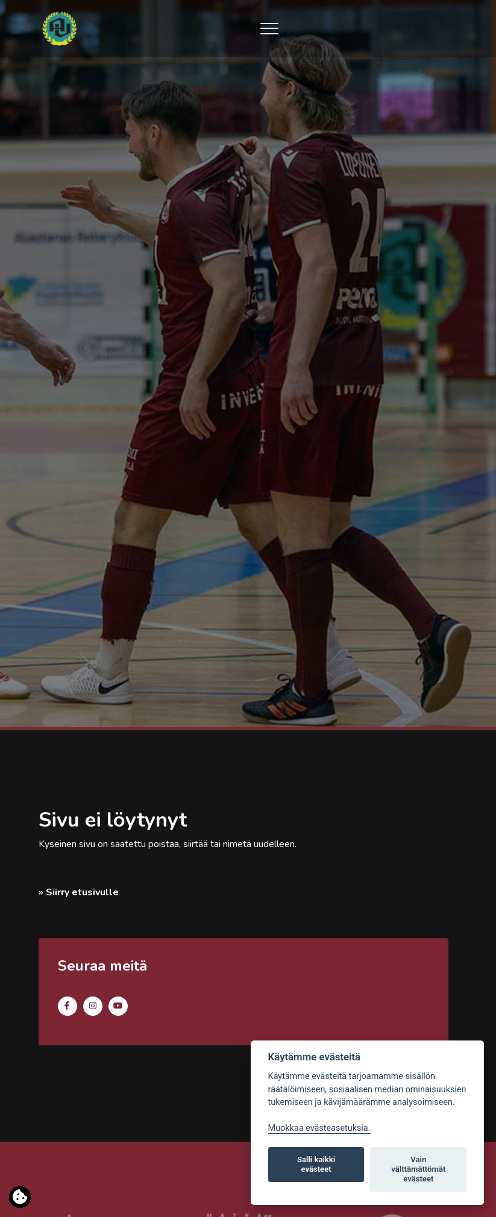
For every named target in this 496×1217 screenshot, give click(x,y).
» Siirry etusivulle (79, 892)
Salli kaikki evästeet (316, 1164)
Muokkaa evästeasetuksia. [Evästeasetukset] (319, 1128)
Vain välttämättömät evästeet (418, 1169)
